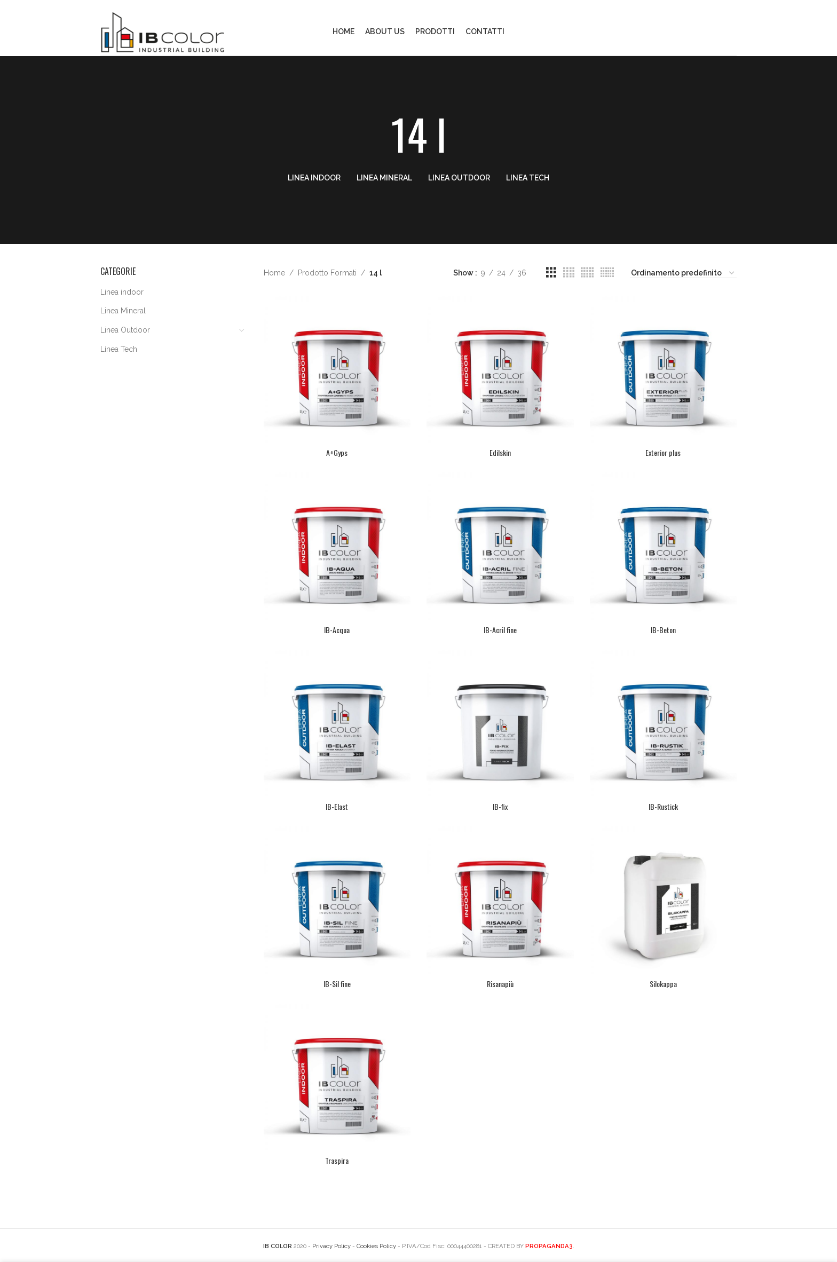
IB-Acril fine (500, 629)
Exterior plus (663, 452)
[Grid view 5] (587, 272)
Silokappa (663, 983)
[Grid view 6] (607, 272)
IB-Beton (663, 629)
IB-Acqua (337, 629)
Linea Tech (118, 349)
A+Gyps (337, 452)
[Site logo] (162, 31)
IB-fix (500, 806)
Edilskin (500, 452)
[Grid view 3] (551, 272)
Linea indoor (122, 292)
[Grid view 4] (568, 272)
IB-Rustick (663, 806)
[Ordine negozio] (683, 273)
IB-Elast (337, 806)
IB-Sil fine (337, 983)
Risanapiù (500, 983)
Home (274, 273)
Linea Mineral (123, 310)
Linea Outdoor (125, 330)
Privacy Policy (331, 1246)
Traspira (337, 1160)
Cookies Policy (376, 1246)
